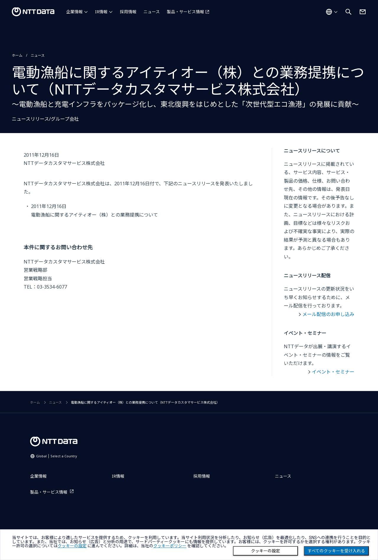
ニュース (152, 11)
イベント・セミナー (333, 372)
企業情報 (74, 11)
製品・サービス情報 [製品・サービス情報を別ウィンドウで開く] (185, 11)
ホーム (17, 55)
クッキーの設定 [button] (72, 545)
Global (56, 456)
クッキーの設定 (265, 550)
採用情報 (128, 11)
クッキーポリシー (169, 545)
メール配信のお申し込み (328, 314)
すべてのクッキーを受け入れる (336, 550)
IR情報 (101, 11)
